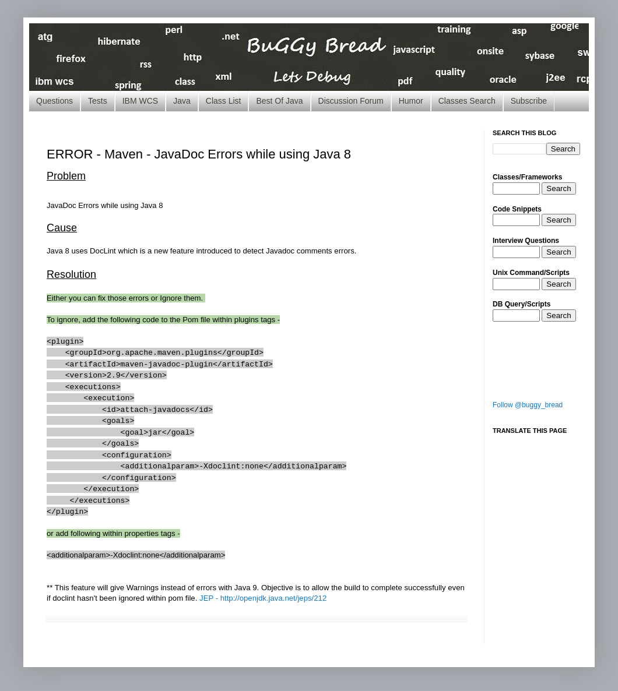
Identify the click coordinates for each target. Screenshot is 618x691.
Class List (223, 100)
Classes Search (467, 100)
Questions (54, 100)
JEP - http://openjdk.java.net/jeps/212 (262, 598)
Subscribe (529, 100)
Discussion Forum (351, 100)
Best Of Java (279, 100)
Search (558, 188)
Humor (411, 100)
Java (182, 100)
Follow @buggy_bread (528, 405)
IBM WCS (140, 100)
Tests (97, 100)
